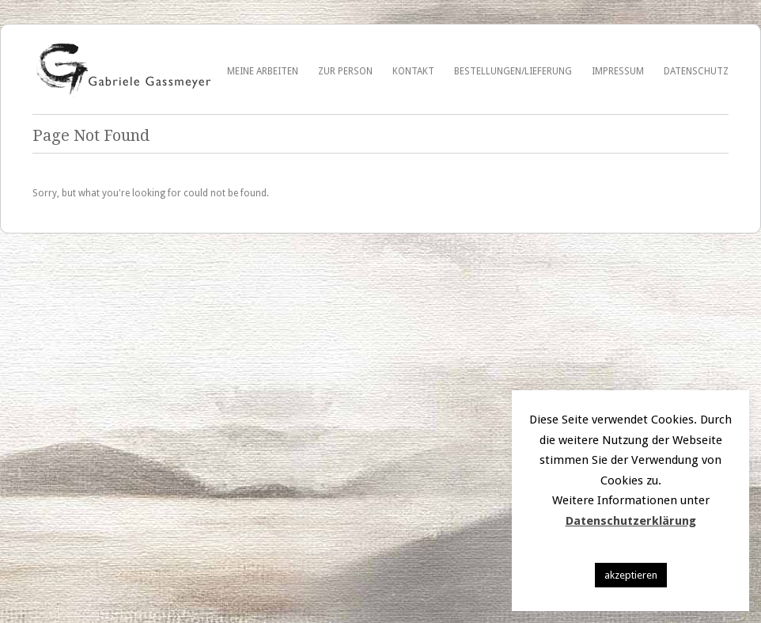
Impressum (618, 71)
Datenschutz (696, 71)
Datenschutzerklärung (631, 521)
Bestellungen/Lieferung (513, 71)
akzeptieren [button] (630, 575)
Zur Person (345, 71)
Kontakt (413, 71)
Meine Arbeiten (262, 71)
